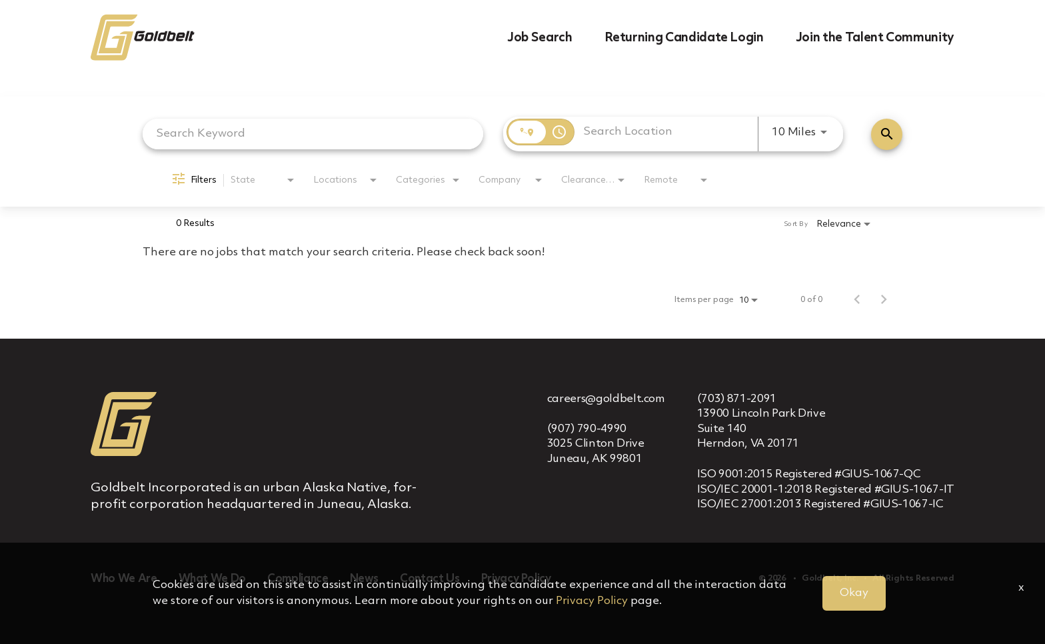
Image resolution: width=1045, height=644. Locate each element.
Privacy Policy (516, 579)
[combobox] (313, 133)
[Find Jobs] (886, 134)
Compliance (298, 579)
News (364, 579)
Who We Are (124, 579)
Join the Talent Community (875, 38)
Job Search (539, 38)
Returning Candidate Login (684, 38)
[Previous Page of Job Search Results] (857, 300)
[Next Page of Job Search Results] (883, 300)
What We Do (213, 579)
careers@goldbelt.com (606, 399)
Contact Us (430, 579)
